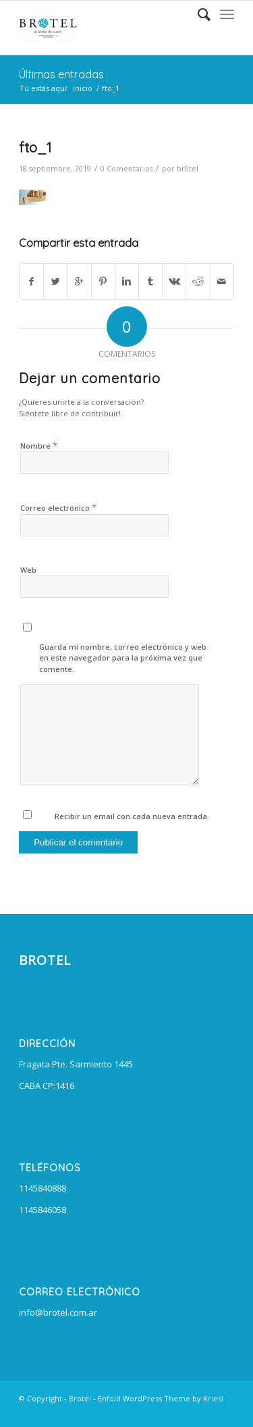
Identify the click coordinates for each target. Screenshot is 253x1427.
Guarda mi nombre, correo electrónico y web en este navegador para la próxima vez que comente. (122, 658)
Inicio (82, 88)
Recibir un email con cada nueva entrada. (132, 816)
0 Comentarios (126, 168)
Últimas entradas (61, 74)
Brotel (80, 1398)
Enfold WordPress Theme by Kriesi (160, 1398)
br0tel (187, 168)
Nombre (38, 445)
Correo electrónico (58, 507)
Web (28, 570)
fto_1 (35, 147)
